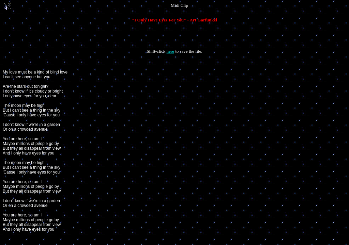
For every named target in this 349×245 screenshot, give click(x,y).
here (170, 51)
